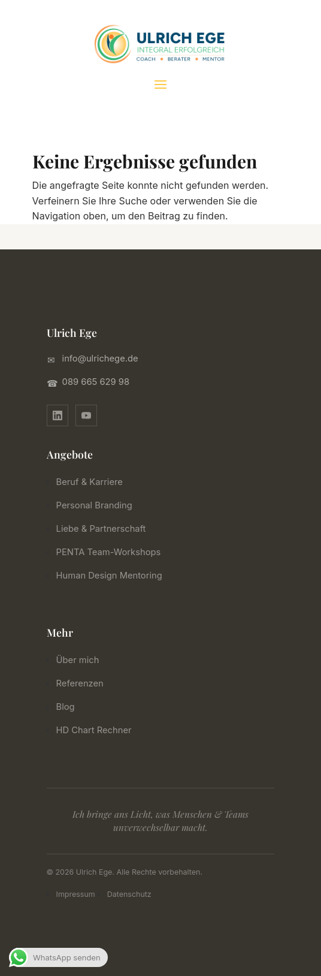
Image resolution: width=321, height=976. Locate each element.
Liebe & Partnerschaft (105, 529)
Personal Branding (98, 505)
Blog (69, 707)
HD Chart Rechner (98, 730)
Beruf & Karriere (93, 482)
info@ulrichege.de (100, 358)
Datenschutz (129, 894)
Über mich (81, 660)
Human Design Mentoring (113, 575)
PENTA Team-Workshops (112, 552)
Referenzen (84, 683)
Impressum (75, 894)
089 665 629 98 (95, 381)
